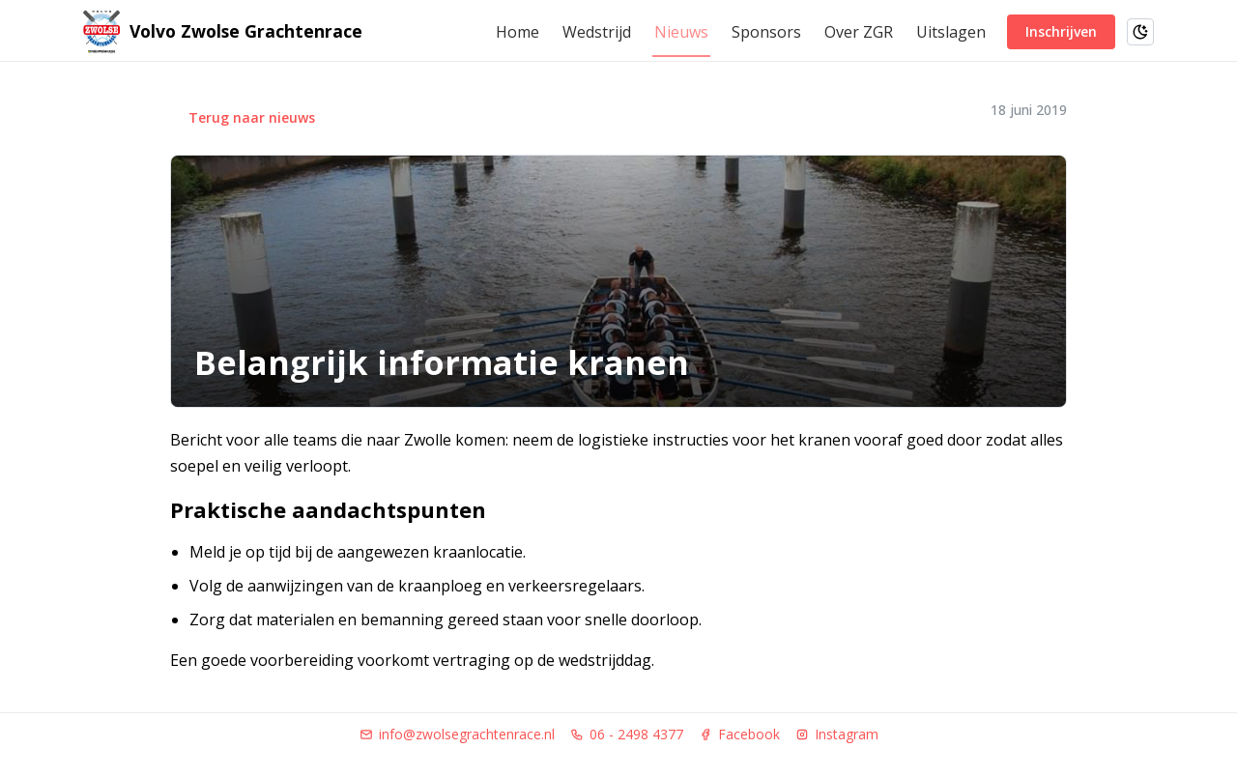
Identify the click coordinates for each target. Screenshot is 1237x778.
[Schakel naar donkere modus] (1140, 31)
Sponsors (766, 32)
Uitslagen (951, 32)
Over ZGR (858, 32)
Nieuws (681, 32)
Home (517, 32)
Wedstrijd (596, 32)
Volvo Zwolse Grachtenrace (245, 31)
